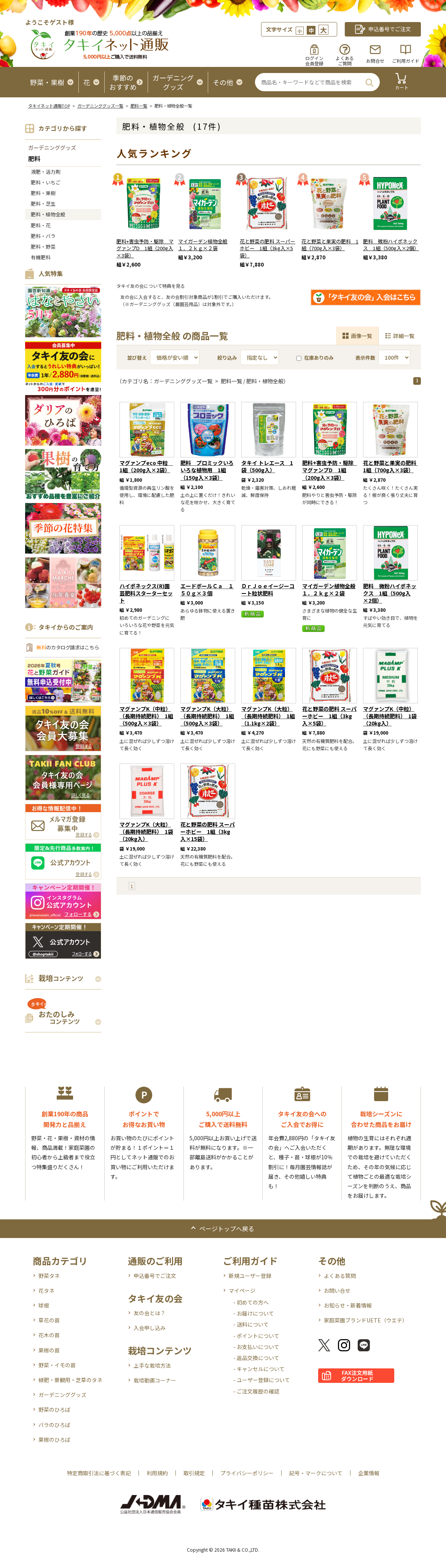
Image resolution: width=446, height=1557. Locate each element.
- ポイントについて (256, 1336)
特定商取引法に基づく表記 (99, 1473)
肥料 (34, 159)
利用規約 (157, 1473)
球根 (43, 1305)
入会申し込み (150, 1328)
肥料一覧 (139, 106)
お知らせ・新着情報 (348, 1305)
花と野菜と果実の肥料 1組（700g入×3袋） (329, 245)
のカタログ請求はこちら (68, 647)
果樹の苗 (49, 1350)
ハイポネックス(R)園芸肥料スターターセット (146, 593)
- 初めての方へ (251, 1302)
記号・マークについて (315, 1473)
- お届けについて (253, 1313)
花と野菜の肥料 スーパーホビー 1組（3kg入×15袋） (207, 832)
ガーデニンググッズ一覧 (100, 106)
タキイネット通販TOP (49, 106)
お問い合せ (337, 1290)
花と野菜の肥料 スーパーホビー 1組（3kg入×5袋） (267, 248)
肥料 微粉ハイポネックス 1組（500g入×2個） (391, 245)
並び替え (137, 357)
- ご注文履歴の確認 (256, 1391)
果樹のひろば (54, 1439)
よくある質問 (340, 1275)
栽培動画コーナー (155, 1380)
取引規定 (194, 1473)
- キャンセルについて (259, 1369)
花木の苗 (49, 1335)
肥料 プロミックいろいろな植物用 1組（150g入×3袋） (207, 470)
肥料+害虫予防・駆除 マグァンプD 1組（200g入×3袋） (145, 248)
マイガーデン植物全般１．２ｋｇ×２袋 (203, 245)
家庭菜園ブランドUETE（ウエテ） (366, 1320)
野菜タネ (49, 1275)
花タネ (46, 1290)
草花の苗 (49, 1320)
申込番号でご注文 (155, 1275)
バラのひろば (54, 1424)
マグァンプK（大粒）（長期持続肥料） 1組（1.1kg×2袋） (268, 716)
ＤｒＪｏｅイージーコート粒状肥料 (268, 589)
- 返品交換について (256, 1358)
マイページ (242, 1290)
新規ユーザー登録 (250, 1275)
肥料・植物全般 (48, 214)
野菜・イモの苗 (57, 1365)
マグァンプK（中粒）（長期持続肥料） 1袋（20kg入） (390, 716)
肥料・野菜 (43, 246)
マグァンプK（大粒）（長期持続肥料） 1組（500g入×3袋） (207, 716)
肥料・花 (41, 225)
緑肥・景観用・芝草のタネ (70, 1380)
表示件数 (365, 357)
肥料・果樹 (43, 193)
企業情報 (368, 1473)
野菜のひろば (54, 1409)
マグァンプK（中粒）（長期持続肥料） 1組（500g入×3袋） (146, 716)
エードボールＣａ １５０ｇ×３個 (207, 589)
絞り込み (227, 357)
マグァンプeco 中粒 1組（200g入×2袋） (146, 466)
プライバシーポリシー (247, 1473)
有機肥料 (41, 257)
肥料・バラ (43, 236)
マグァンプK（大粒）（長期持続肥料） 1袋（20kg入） (146, 832)
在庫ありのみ (315, 357)
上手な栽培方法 (152, 1365)
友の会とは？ (150, 1313)
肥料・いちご (46, 182)
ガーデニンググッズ (52, 147)
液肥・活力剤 (46, 171)
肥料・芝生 (43, 203)
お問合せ (375, 60)
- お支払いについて (256, 1347)
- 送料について (251, 1324)
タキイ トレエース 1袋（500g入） (267, 466)
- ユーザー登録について (261, 1380)
